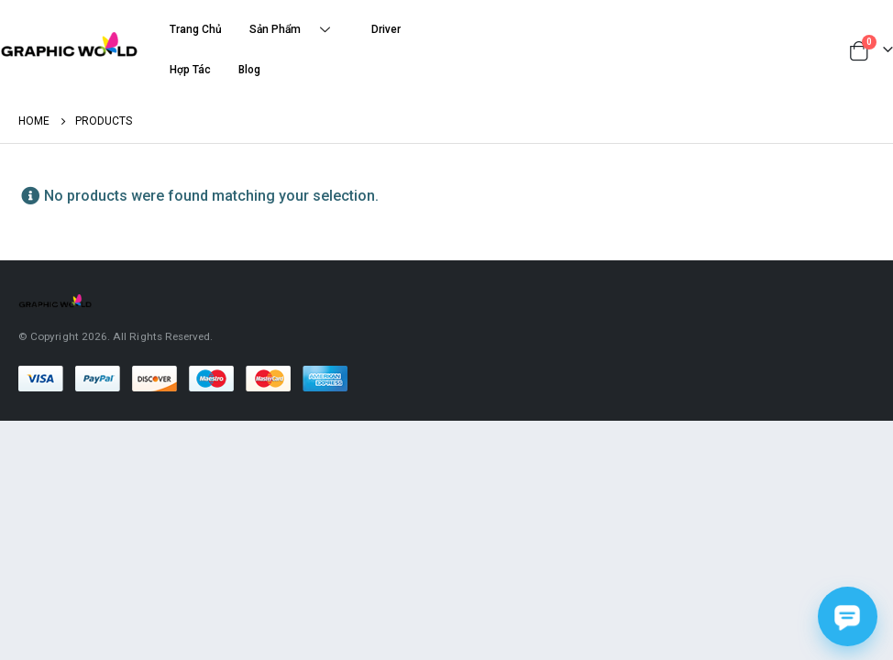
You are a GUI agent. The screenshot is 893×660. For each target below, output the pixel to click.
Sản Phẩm (296, 29)
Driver (386, 29)
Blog (249, 69)
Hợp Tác (190, 69)
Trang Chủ (196, 29)
